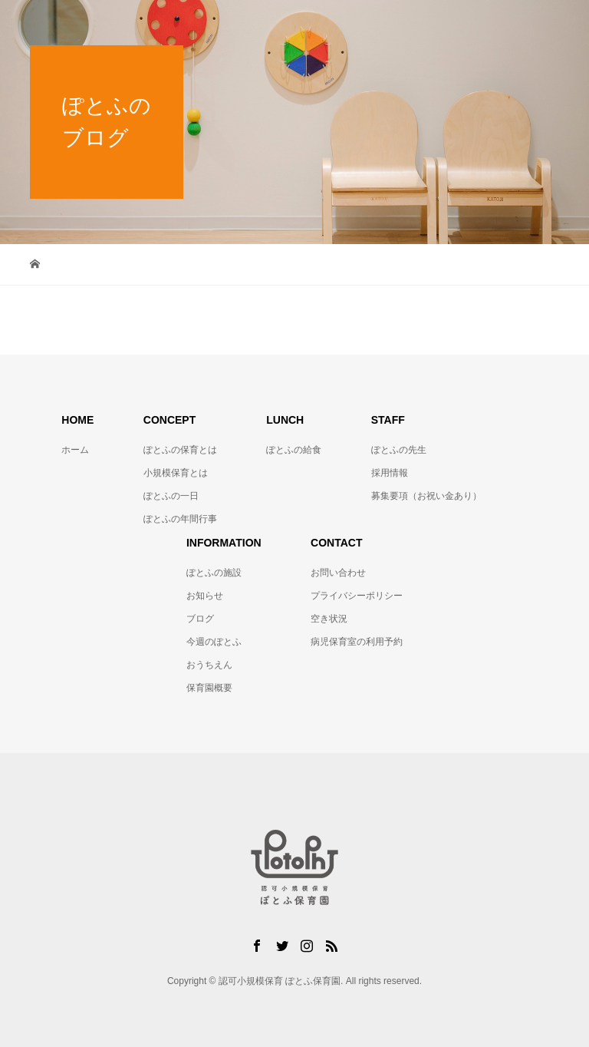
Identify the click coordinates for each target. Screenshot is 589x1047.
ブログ (200, 618)
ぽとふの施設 (214, 572)
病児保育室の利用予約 (357, 641)
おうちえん (209, 664)
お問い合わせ (338, 572)
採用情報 (389, 472)
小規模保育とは (175, 472)
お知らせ (204, 595)
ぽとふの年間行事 (180, 519)
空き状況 (329, 618)
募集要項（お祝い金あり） (426, 495)
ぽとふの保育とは (180, 449)
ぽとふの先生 (398, 449)
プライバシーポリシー (357, 595)
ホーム (75, 449)
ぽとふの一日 (171, 495)
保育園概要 (209, 687)
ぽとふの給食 (293, 449)
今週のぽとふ (214, 641)
